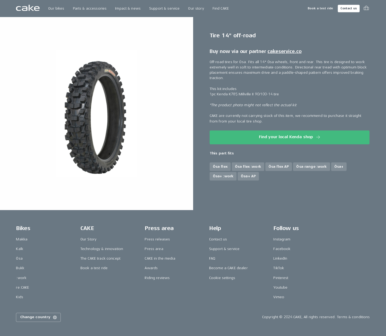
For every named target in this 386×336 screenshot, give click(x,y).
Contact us (348, 8)
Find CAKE (221, 8)
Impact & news (128, 8)
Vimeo (278, 297)
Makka (21, 239)
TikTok (278, 268)
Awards (151, 268)
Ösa (19, 258)
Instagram (281, 239)
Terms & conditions (353, 317)
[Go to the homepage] (28, 8)
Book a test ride (320, 8)
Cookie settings (222, 278)
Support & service (164, 8)
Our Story (88, 239)
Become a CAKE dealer (228, 268)
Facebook (281, 249)
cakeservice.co (284, 51)
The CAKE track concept (100, 258)
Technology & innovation (101, 249)
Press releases (157, 239)
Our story (196, 8)
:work (21, 278)
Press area (154, 249)
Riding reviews (157, 278)
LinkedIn (280, 258)
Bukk (20, 268)
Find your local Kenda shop (290, 137)
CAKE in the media (160, 258)
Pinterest (280, 278)
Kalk (19, 249)
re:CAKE (22, 287)
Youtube (280, 287)
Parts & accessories (90, 8)
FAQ (212, 258)
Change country (39, 317)
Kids (19, 297)
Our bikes (56, 8)
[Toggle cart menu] (366, 8)
